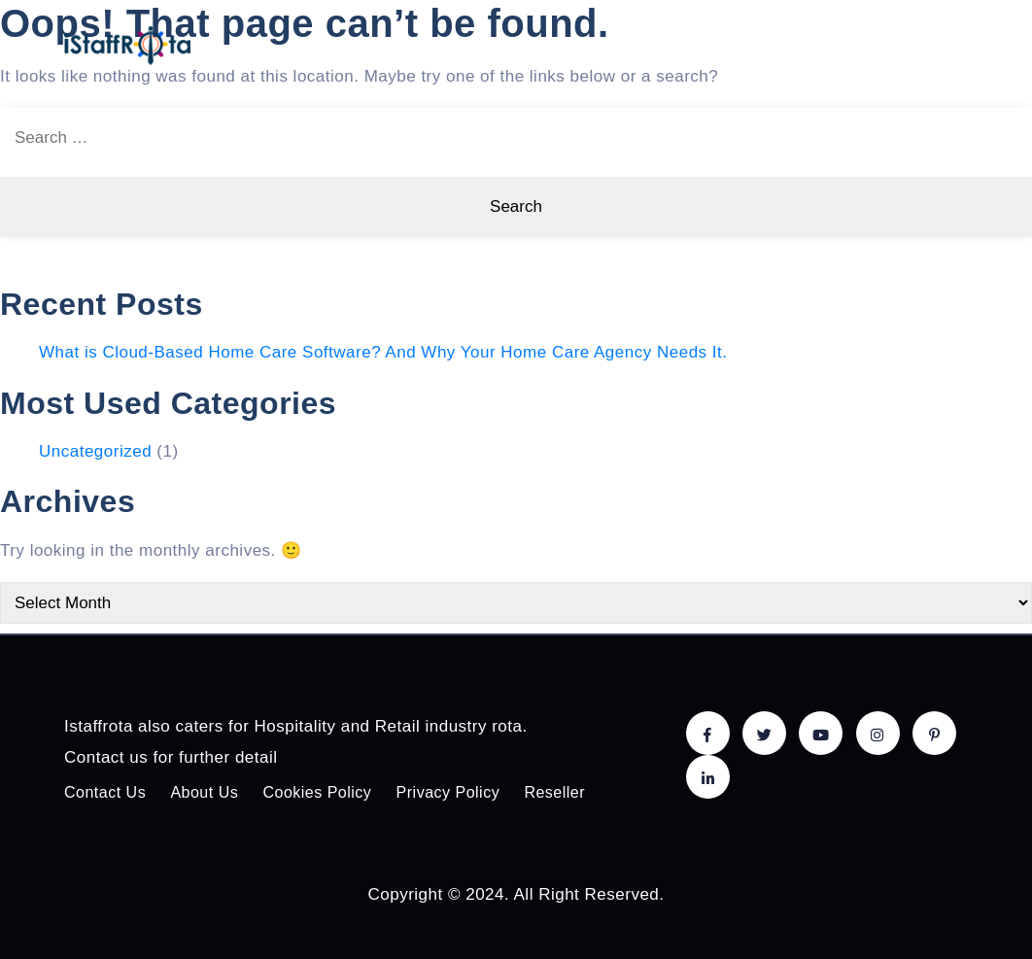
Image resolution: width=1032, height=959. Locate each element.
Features (581, 45)
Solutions (761, 45)
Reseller (554, 792)
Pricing (669, 45)
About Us (858, 45)
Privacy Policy (448, 792)
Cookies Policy (316, 792)
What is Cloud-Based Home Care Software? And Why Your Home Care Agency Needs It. (383, 352)
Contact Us (105, 792)
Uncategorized (95, 451)
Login (937, 45)
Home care (481, 45)
